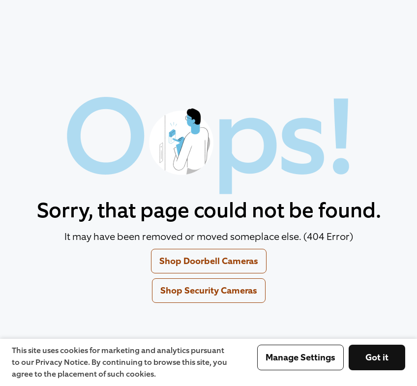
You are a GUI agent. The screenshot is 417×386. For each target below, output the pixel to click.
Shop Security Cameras (208, 291)
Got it (376, 357)
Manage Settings (300, 357)
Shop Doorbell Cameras (208, 261)
